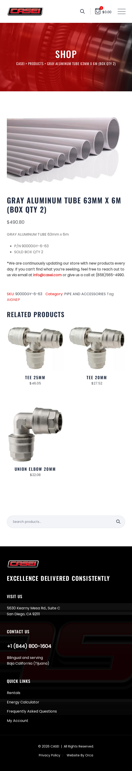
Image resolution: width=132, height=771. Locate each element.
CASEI (54, 746)
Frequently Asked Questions (32, 711)
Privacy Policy (49, 755)
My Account (17, 720)
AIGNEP (13, 299)
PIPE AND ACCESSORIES (85, 294)
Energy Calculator (23, 702)
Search (119, 522)
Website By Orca (80, 755)
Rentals (13, 692)
